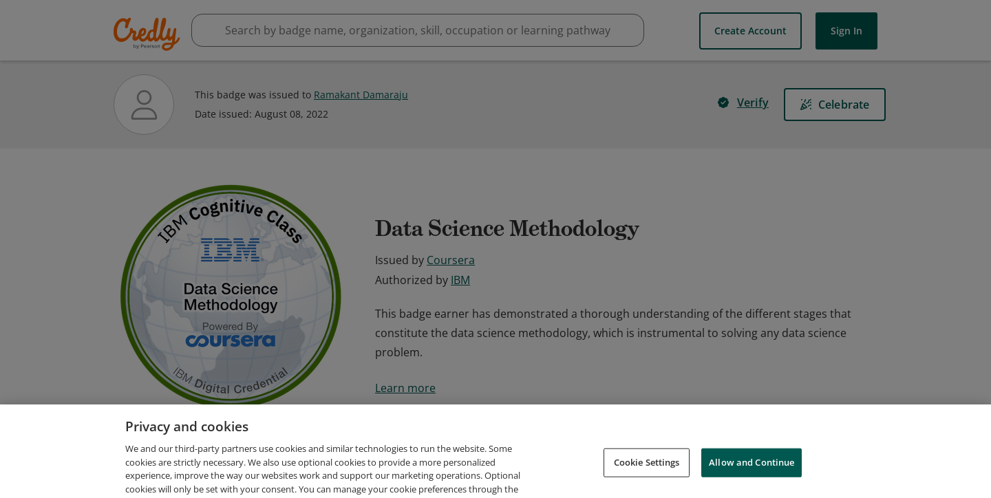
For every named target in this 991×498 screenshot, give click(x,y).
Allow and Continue (751, 479)
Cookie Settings (647, 479)
